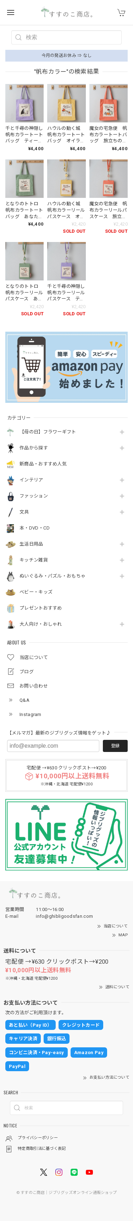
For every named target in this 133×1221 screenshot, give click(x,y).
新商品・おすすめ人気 (43, 464)
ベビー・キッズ (36, 592)
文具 (24, 512)
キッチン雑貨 (34, 560)
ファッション (34, 496)
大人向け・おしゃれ (41, 624)
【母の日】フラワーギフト (48, 432)
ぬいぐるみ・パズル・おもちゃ (52, 576)
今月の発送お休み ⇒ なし (66, 55)
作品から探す (34, 448)
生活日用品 (31, 544)
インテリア (31, 480)
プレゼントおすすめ (41, 608)
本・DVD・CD (35, 528)
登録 (115, 745)
